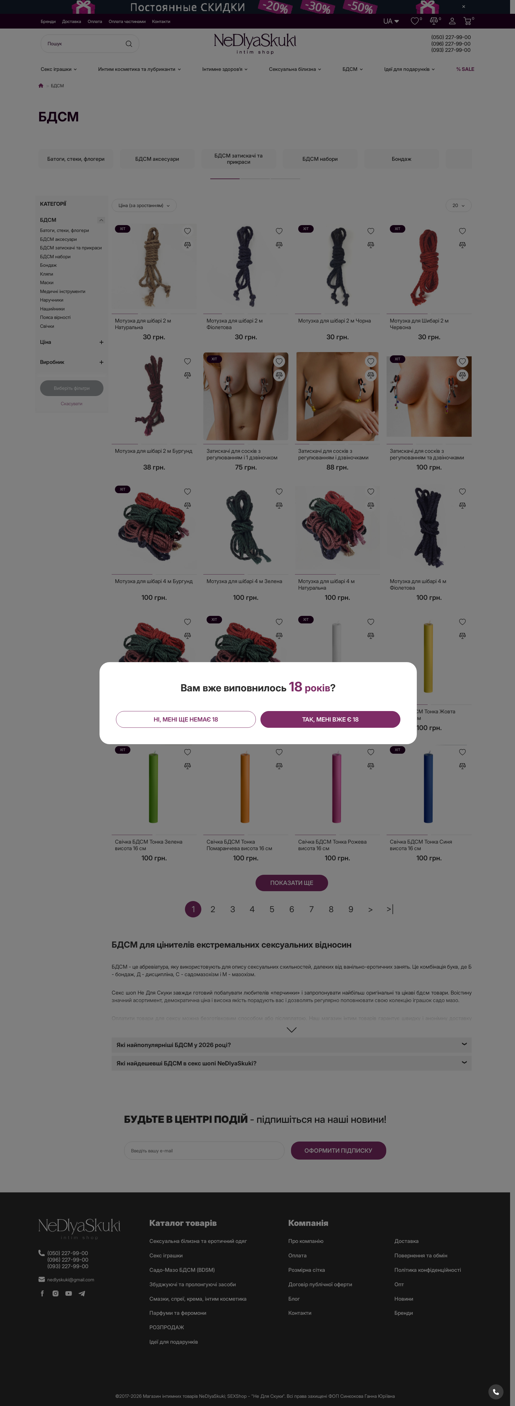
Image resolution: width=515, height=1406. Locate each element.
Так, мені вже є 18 (330, 719)
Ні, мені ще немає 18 (186, 719)
